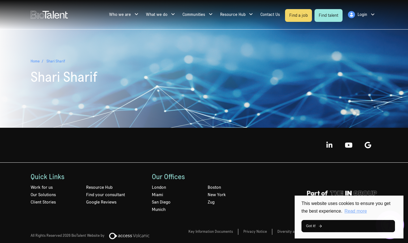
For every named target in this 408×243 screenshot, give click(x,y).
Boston (214, 187)
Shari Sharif (55, 61)
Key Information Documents (210, 232)
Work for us (42, 187)
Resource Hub (233, 14)
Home (35, 61)
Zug (211, 202)
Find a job (298, 15)
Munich (158, 209)
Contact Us (270, 14)
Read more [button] (356, 211)
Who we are (120, 14)
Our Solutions (43, 194)
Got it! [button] (311, 226)
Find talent (328, 15)
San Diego (161, 202)
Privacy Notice (255, 232)
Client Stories (43, 202)
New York (217, 194)
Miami (157, 194)
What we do (156, 14)
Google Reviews (101, 202)
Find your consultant (105, 194)
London (159, 187)
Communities (193, 14)
